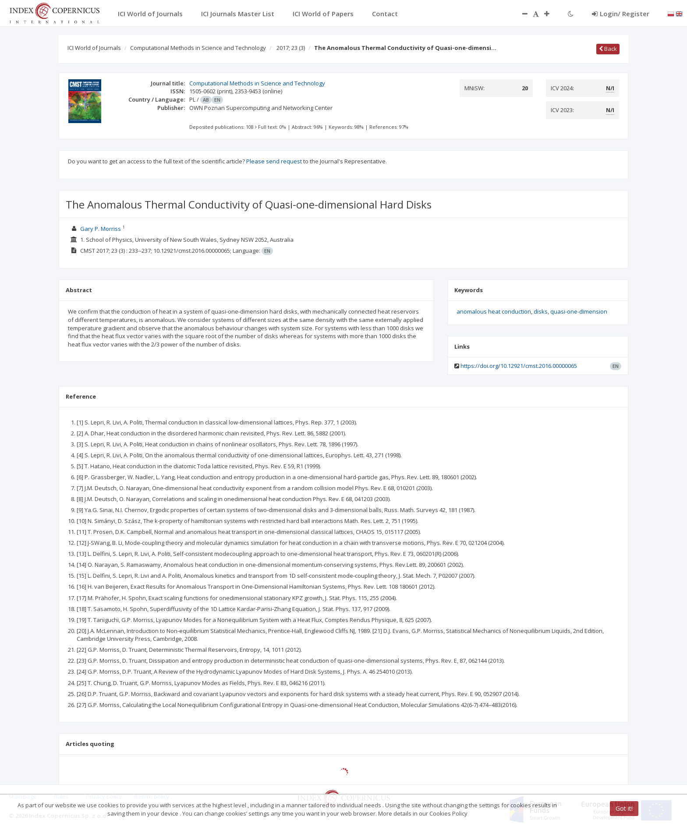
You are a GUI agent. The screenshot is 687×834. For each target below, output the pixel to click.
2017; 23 (290, 48)
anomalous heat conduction (494, 311)
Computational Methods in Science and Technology (198, 48)
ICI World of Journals (94, 48)
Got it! (624, 808)
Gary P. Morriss (100, 229)
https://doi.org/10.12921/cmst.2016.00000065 (518, 366)
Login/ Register (620, 13)
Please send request (274, 161)
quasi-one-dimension (578, 311)
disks (541, 311)
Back (608, 49)
